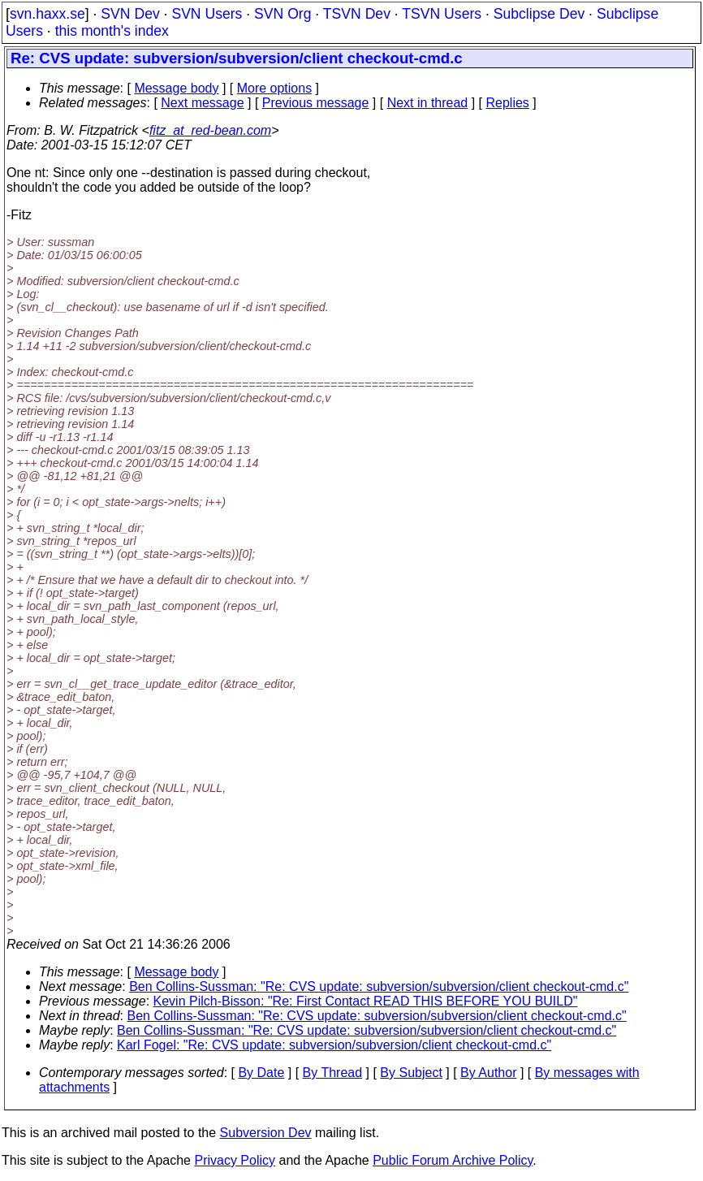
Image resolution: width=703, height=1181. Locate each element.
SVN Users (206, 14)
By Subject (411, 1072)
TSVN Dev (356, 14)
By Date (261, 1072)
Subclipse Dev (539, 14)
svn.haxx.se (47, 14)
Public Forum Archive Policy (453, 1160)
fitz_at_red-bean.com (210, 130)
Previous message (315, 103)
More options (275, 88)
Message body (176, 88)
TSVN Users (441, 14)
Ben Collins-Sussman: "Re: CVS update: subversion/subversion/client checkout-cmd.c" (378, 986)
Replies (507, 103)
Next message (202, 103)
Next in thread (427, 103)
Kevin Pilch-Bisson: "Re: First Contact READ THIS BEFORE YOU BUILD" (365, 1001)
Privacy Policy (234, 1160)
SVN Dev (130, 14)
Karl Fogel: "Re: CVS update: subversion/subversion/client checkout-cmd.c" (334, 1045)
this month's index (112, 31)
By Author (488, 1072)
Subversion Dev (266, 1133)
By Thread (333, 1072)
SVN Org (282, 14)
